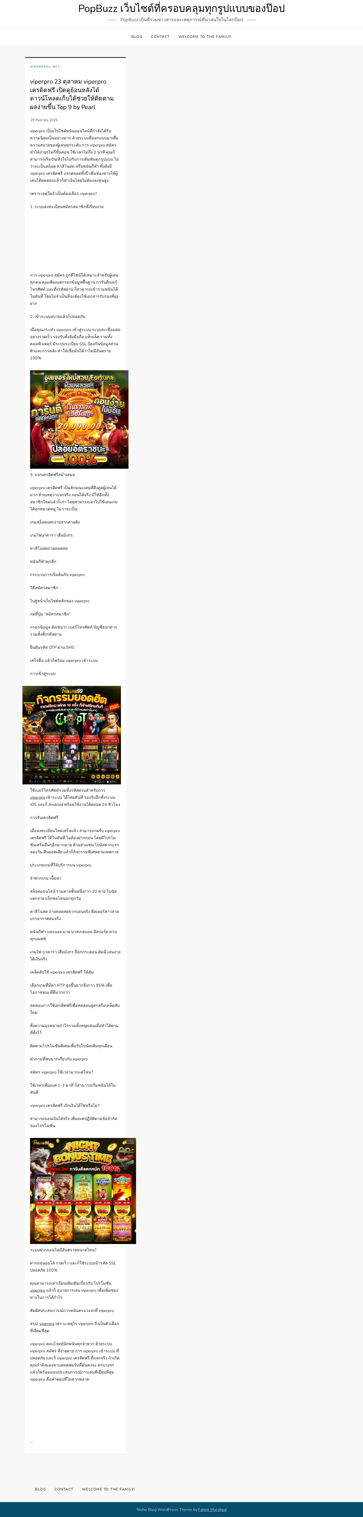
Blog (137, 36)
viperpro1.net (45, 67)
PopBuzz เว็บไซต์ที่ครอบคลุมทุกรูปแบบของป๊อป (181, 8)
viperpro (37, 797)
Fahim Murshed (212, 1509)
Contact (160, 36)
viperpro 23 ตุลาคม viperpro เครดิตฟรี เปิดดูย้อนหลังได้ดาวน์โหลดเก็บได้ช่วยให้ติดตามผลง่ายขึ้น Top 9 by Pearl (72, 94)
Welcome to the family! (204, 36)
